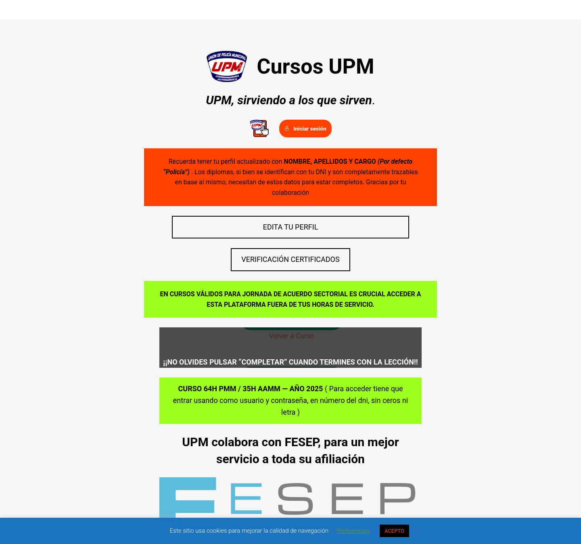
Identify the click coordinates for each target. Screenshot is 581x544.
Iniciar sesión (305, 128)
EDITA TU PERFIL (290, 227)
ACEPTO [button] (394, 531)
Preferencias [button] (353, 530)
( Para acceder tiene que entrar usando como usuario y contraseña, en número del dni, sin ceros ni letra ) (290, 400)
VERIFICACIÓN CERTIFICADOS (290, 259)
